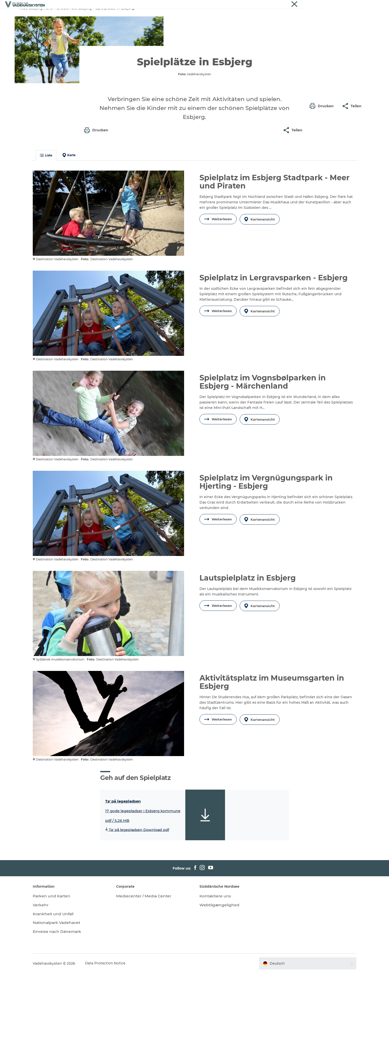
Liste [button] (54, 251)
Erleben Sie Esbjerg (74, 32)
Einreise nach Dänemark (66, 1018)
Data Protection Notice (113, 1050)
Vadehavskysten (357, 4)
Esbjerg (127, 16)
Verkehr (49, 991)
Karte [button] (77, 250)
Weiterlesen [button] (218, 314)
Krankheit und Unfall (62, 1000)
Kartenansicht (260, 314)
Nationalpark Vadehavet (65, 1009)
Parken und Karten (60, 983)
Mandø (164, 16)
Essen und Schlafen (228, 16)
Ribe (108, 16)
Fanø (146, 16)
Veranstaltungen (270, 16)
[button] (323, 224)
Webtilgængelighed (219, 991)
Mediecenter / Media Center (148, 983)
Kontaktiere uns (215, 983)
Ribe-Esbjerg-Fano (36, 32)
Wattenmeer (191, 16)
